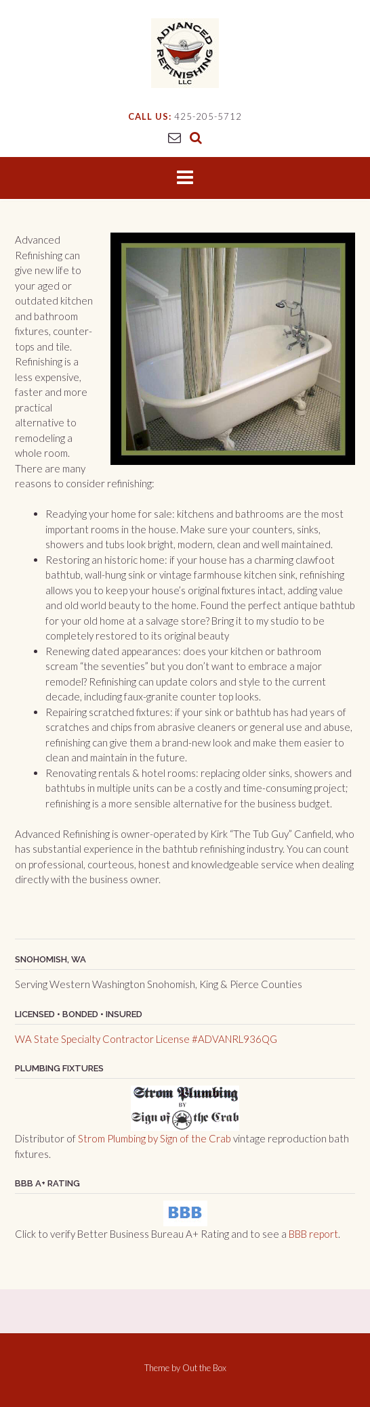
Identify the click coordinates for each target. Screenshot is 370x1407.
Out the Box (204, 1367)
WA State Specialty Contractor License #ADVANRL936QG (146, 1039)
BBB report (313, 1234)
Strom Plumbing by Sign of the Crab (154, 1138)
